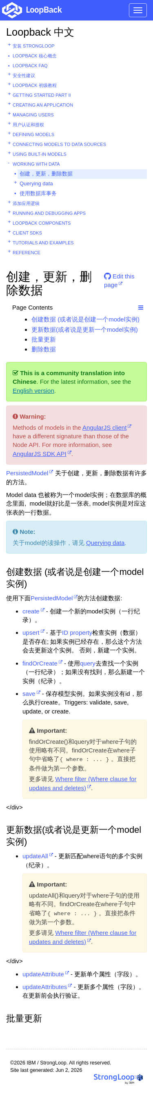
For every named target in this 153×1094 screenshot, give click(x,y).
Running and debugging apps (49, 213)
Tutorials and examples (43, 242)
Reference (26, 252)
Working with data (36, 164)
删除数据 (43, 349)
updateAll (35, 855)
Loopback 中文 (40, 32)
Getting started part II (42, 95)
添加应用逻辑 (26, 203)
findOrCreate (40, 663)
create (31, 611)
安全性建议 (24, 75)
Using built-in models (40, 154)
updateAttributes (44, 986)
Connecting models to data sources (59, 144)
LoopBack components (42, 223)
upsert (31, 632)
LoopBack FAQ (30, 65)
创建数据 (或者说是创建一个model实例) (85, 319)
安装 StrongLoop (34, 45)
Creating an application (43, 105)
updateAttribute (43, 974)
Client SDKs (27, 232)
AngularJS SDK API (40, 453)
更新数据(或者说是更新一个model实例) (84, 329)
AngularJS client (104, 427)
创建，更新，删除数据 (46, 174)
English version (33, 390)
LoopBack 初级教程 (35, 85)
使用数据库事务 (38, 193)
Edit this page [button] (119, 279)
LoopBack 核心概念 (35, 55)
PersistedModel (27, 473)
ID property (77, 632)
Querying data (36, 183)
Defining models (33, 134)
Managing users (33, 114)
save (28, 693)
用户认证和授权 (28, 124)
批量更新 (43, 339)
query (87, 663)
